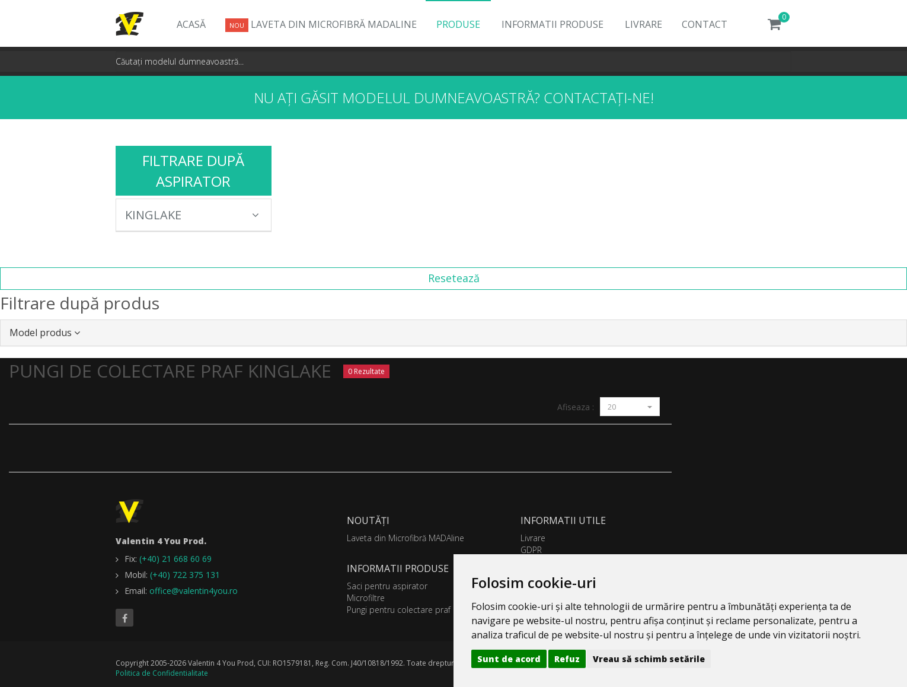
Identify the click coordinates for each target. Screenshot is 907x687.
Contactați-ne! (599, 97)
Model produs (44, 332)
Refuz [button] (567, 658)
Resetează (454, 278)
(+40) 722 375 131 (185, 574)
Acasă (191, 24)
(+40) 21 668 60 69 (175, 558)
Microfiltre (366, 597)
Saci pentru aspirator (387, 586)
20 (630, 406)
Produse (458, 24)
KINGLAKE (192, 215)
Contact (704, 24)
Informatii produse (552, 24)
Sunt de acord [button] (509, 658)
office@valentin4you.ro (193, 590)
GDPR (531, 549)
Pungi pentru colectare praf (399, 609)
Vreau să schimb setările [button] (649, 658)
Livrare (643, 24)
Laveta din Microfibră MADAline (321, 25)
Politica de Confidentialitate (162, 673)
